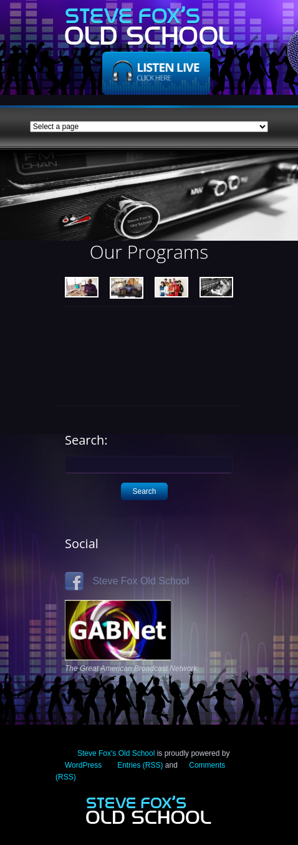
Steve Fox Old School (127, 581)
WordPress (83, 765)
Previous (16, 204)
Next (282, 204)
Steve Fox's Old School (116, 753)
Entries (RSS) (140, 765)
